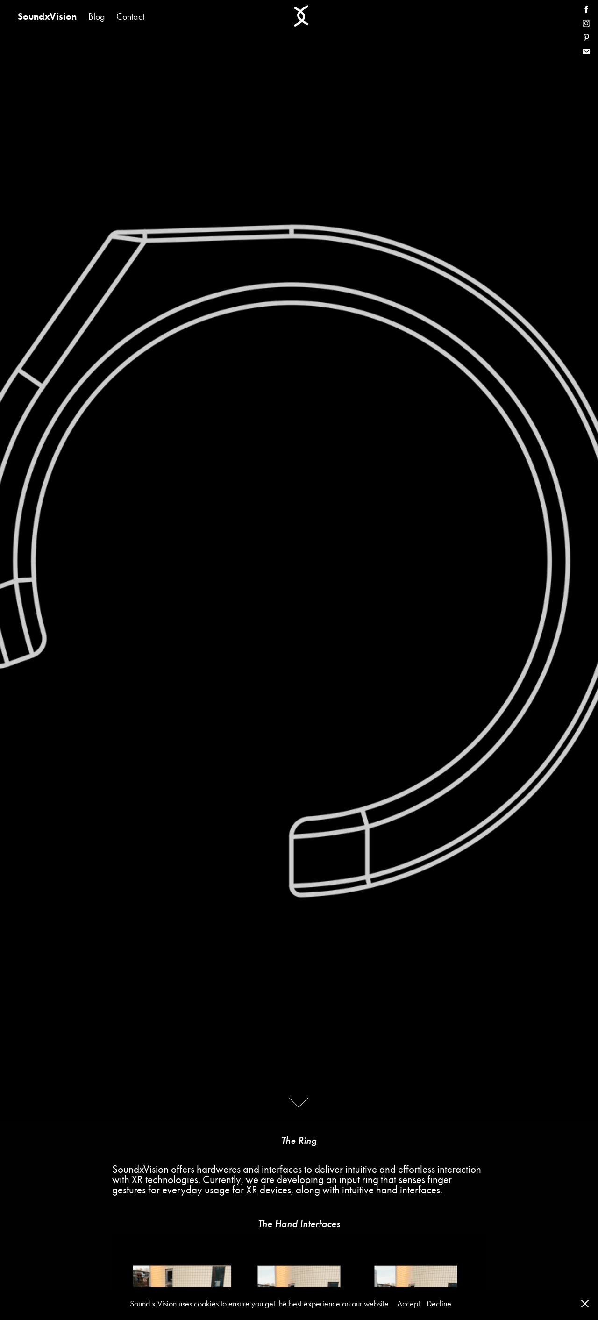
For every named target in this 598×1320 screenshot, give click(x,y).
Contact (130, 16)
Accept (408, 1304)
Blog (96, 16)
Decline (439, 1304)
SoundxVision (47, 16)
